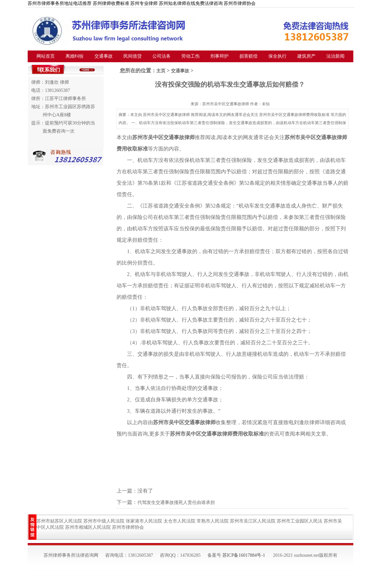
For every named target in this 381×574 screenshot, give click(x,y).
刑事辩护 (219, 56)
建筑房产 (306, 56)
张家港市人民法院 (144, 521)
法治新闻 (335, 56)
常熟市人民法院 (213, 521)
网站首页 (45, 56)
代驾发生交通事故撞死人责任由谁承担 (176, 502)
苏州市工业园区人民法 (299, 521)
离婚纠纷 (74, 56)
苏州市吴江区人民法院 (252, 521)
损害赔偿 (248, 56)
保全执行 (277, 56)
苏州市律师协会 (128, 527)
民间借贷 (132, 56)
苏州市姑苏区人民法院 (59, 521)
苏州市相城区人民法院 (88, 527)
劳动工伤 (190, 56)
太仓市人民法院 (179, 521)
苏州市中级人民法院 (103, 521)
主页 (160, 70)
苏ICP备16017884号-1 (243, 555)
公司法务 (161, 56)
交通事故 (103, 56)
